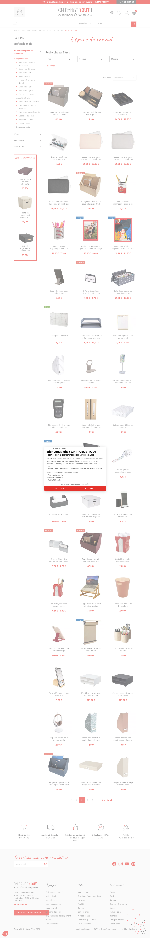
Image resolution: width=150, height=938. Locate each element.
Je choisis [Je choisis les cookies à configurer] (59, 488)
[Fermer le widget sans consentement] (56, 448)
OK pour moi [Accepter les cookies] (90, 488)
